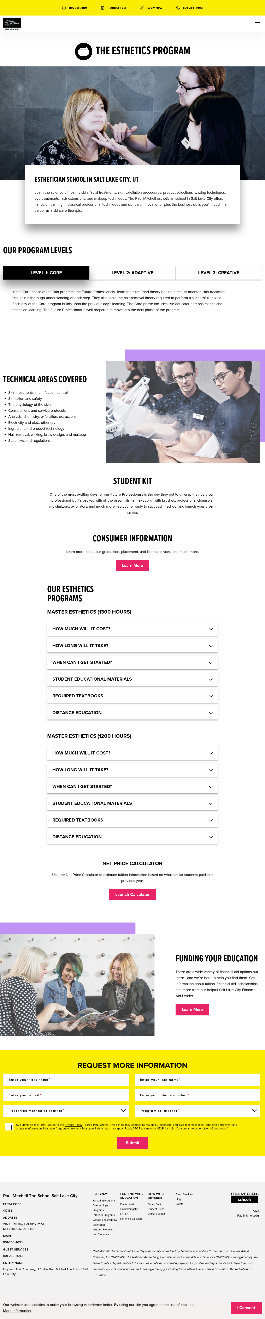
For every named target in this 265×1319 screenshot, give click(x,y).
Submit (132, 1142)
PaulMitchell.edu (248, 1215)
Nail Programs (101, 1234)
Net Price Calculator (131, 1218)
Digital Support (156, 1214)
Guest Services (184, 1194)
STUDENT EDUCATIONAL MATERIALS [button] (92, 679)
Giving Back (154, 1204)
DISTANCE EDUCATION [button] (77, 712)
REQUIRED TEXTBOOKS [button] (77, 696)
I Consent (246, 1307)
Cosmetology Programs (100, 1208)
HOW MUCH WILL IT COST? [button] (81, 629)
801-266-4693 (13, 1242)
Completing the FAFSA (129, 1211)
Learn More (132, 565)
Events (179, 1204)
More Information (17, 1310)
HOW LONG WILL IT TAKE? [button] (80, 645)
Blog (178, 1199)
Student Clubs (156, 1209)
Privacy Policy (73, 1125)
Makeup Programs (103, 1229)
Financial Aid (127, 1204)
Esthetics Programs (104, 1215)
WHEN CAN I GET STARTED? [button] (82, 662)
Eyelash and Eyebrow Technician (105, 1222)
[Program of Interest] (197, 1111)
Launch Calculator (132, 894)
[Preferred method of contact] (66, 1111)
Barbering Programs (104, 1200)
